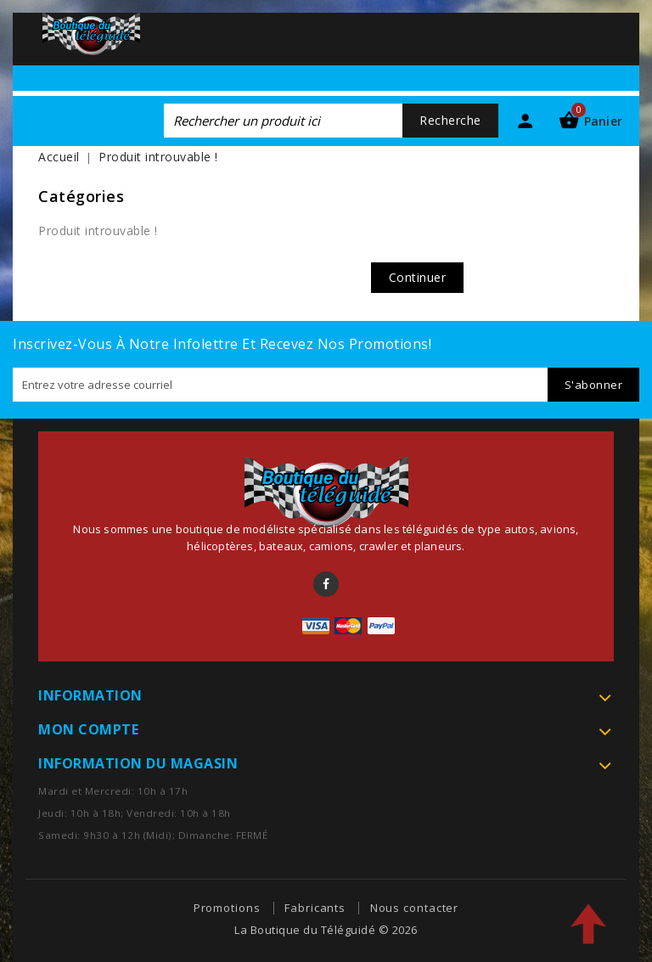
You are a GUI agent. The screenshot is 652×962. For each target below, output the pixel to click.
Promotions (227, 907)
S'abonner (594, 384)
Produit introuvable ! (158, 157)
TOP (588, 924)
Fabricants (315, 907)
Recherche (450, 120)
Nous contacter (414, 907)
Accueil (59, 157)
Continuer (418, 277)
